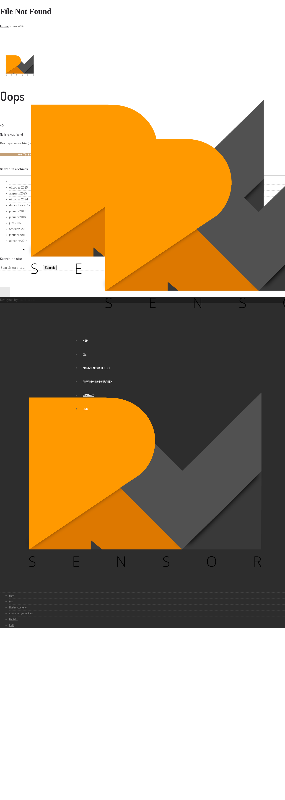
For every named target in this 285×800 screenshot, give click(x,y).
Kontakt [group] (88, 395)
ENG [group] (85, 409)
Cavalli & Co (26, 300)
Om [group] (84, 354)
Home (4, 26)
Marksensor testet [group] (96, 368)
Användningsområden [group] (97, 381)
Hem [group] (85, 340)
